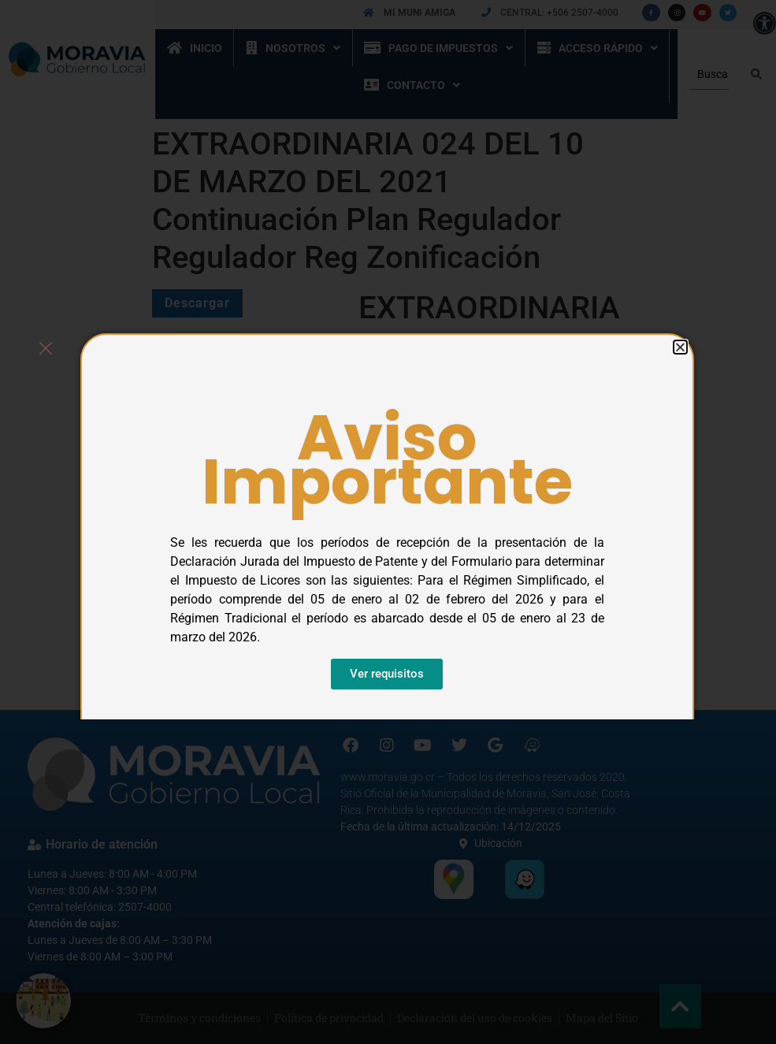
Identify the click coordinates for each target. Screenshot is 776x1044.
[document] (388, 522)
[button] (680, 347)
